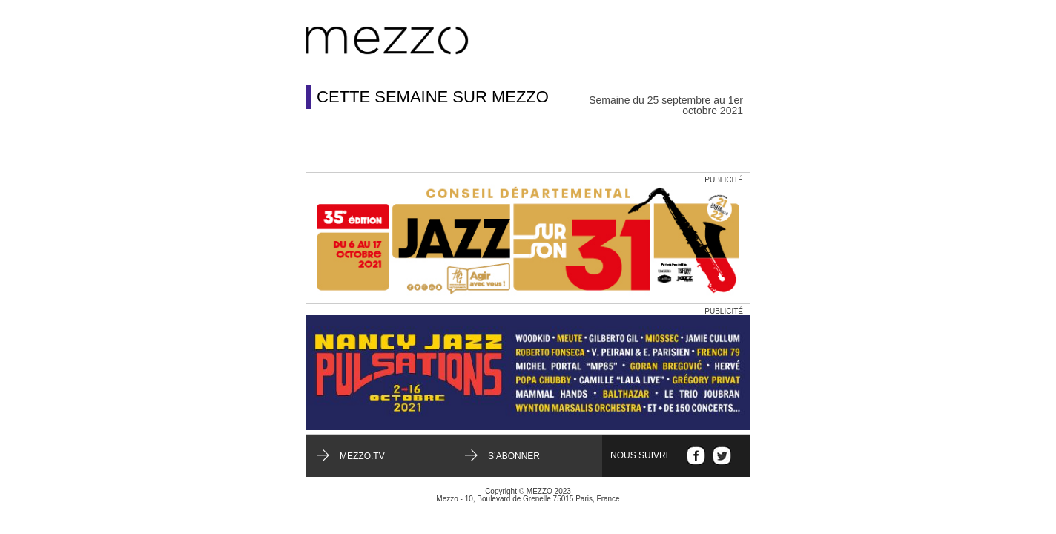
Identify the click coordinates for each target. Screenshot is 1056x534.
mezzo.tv (362, 456)
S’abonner (514, 456)
